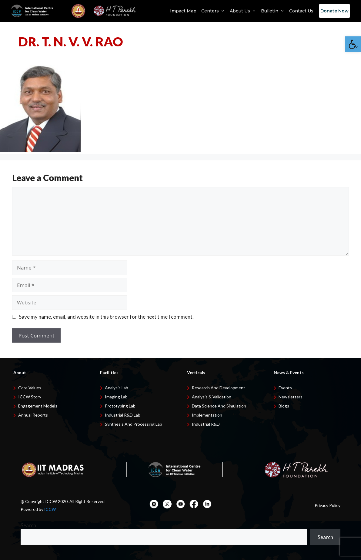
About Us (243, 11)
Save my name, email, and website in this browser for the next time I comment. (106, 317)
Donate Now (334, 11)
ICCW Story (29, 396)
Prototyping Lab (120, 405)
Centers (213, 11)
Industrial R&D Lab (122, 414)
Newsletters (291, 396)
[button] (353, 44)
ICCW (50, 509)
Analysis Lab (116, 387)
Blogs (284, 405)
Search (28, 525)
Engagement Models (37, 405)
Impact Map (183, 11)
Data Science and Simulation (219, 405)
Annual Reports (33, 414)
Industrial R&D (206, 424)
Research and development (218, 387)
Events (285, 387)
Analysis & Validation (211, 396)
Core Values (29, 387)
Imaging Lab (116, 396)
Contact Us (301, 11)
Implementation (207, 414)
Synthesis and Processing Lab (133, 424)
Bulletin (272, 11)
